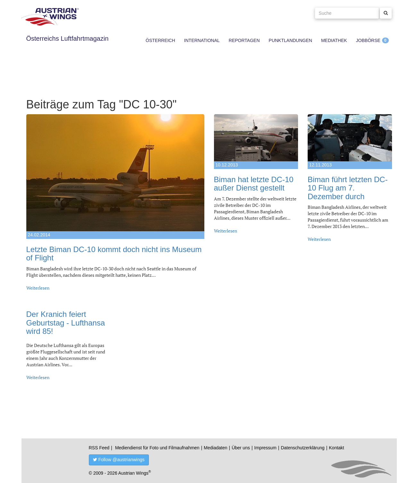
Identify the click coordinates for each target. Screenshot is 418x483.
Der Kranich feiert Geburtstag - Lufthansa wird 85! (65, 322)
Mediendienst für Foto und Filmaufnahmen (157, 447)
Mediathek (334, 40)
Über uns (241, 447)
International (202, 40)
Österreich (160, 40)
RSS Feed (99, 447)
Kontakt (336, 447)
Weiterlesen (37, 288)
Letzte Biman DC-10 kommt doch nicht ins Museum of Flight (114, 253)
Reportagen (244, 40)
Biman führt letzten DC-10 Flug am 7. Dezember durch (348, 188)
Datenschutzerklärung (302, 447)
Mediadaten (215, 447)
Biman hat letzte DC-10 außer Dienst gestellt (254, 183)
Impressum (265, 447)
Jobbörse (368, 40)
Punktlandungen (290, 40)
